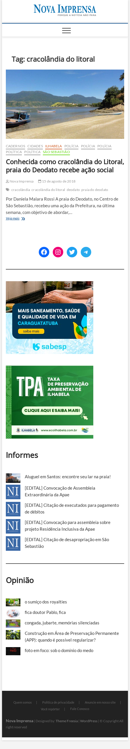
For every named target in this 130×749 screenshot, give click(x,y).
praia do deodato (94, 189)
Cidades (35, 146)
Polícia (71, 146)
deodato (73, 189)
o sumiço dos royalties (46, 601)
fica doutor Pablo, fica (45, 612)
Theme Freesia (67, 721)
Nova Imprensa (20, 181)
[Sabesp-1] (49, 284)
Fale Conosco (79, 709)
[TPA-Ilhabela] (50, 368)
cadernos (15, 146)
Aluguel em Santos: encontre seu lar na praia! (68, 476)
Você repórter (50, 709)
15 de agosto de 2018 (56, 181)
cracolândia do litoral (48, 189)
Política (14, 152)
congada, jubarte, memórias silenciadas (62, 622)
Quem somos (22, 702)
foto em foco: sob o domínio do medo (59, 650)
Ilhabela (53, 146)
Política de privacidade (58, 702)
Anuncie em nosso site (100, 702)
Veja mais (21, 219)
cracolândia (20, 189)
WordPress (88, 721)
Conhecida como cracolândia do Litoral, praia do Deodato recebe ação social (65, 165)
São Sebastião (56, 152)
